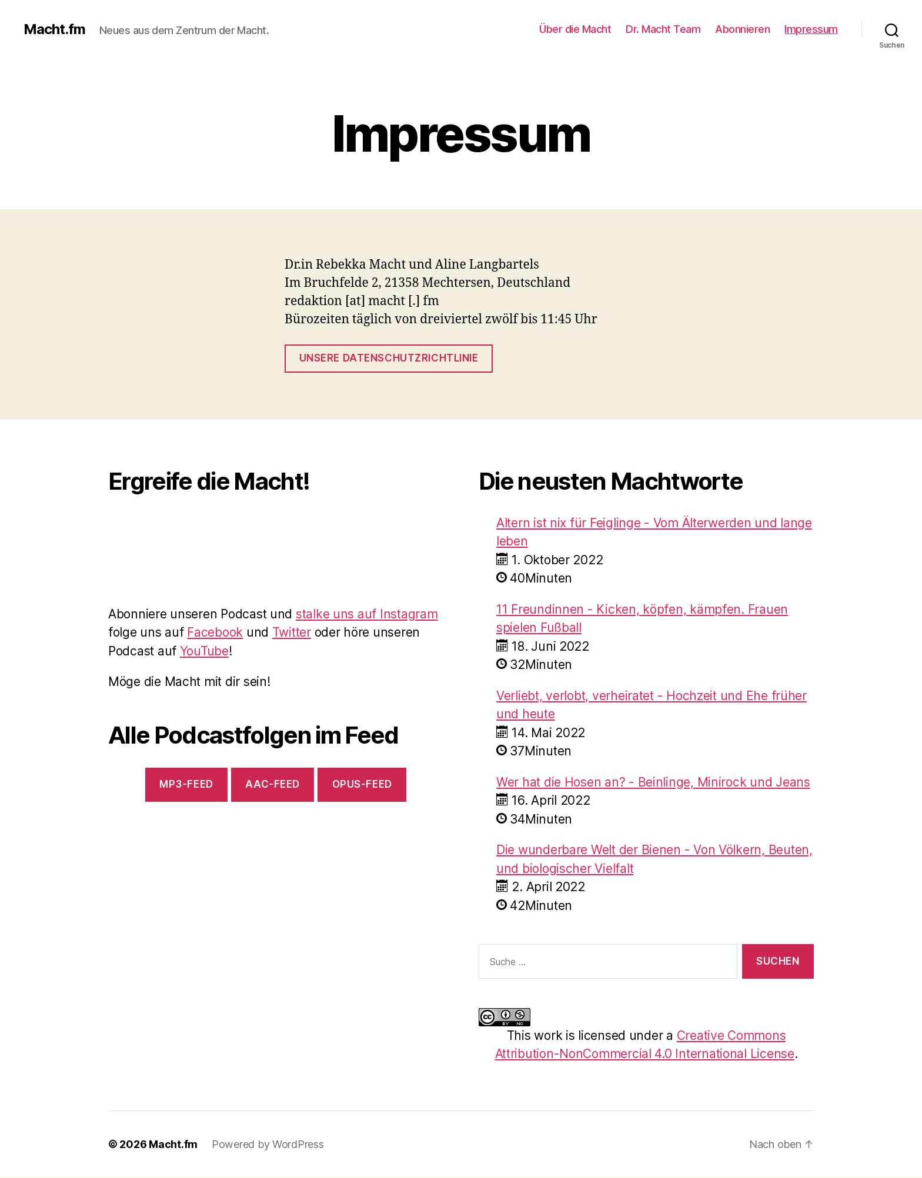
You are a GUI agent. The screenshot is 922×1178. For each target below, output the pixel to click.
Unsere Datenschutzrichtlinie (389, 358)
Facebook (215, 632)
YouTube (204, 651)
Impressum (811, 29)
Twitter (291, 632)
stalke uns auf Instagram (367, 614)
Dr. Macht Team (663, 29)
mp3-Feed (186, 784)
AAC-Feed (272, 784)
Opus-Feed (362, 784)
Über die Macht (575, 29)
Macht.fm (54, 29)
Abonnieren (742, 29)
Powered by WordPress (268, 1144)
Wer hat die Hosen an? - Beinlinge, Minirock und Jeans (653, 782)
